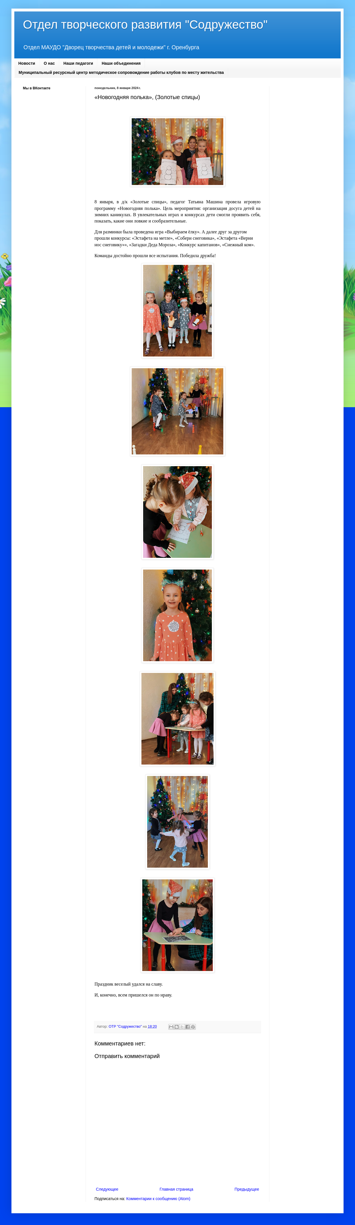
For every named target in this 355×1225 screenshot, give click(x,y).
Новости (26, 63)
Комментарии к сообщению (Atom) (158, 1198)
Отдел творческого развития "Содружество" (145, 24)
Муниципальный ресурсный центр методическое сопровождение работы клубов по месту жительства (121, 72)
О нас (49, 63)
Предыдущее (246, 1189)
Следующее (107, 1189)
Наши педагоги (78, 63)
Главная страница (177, 1189)
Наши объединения (121, 63)
